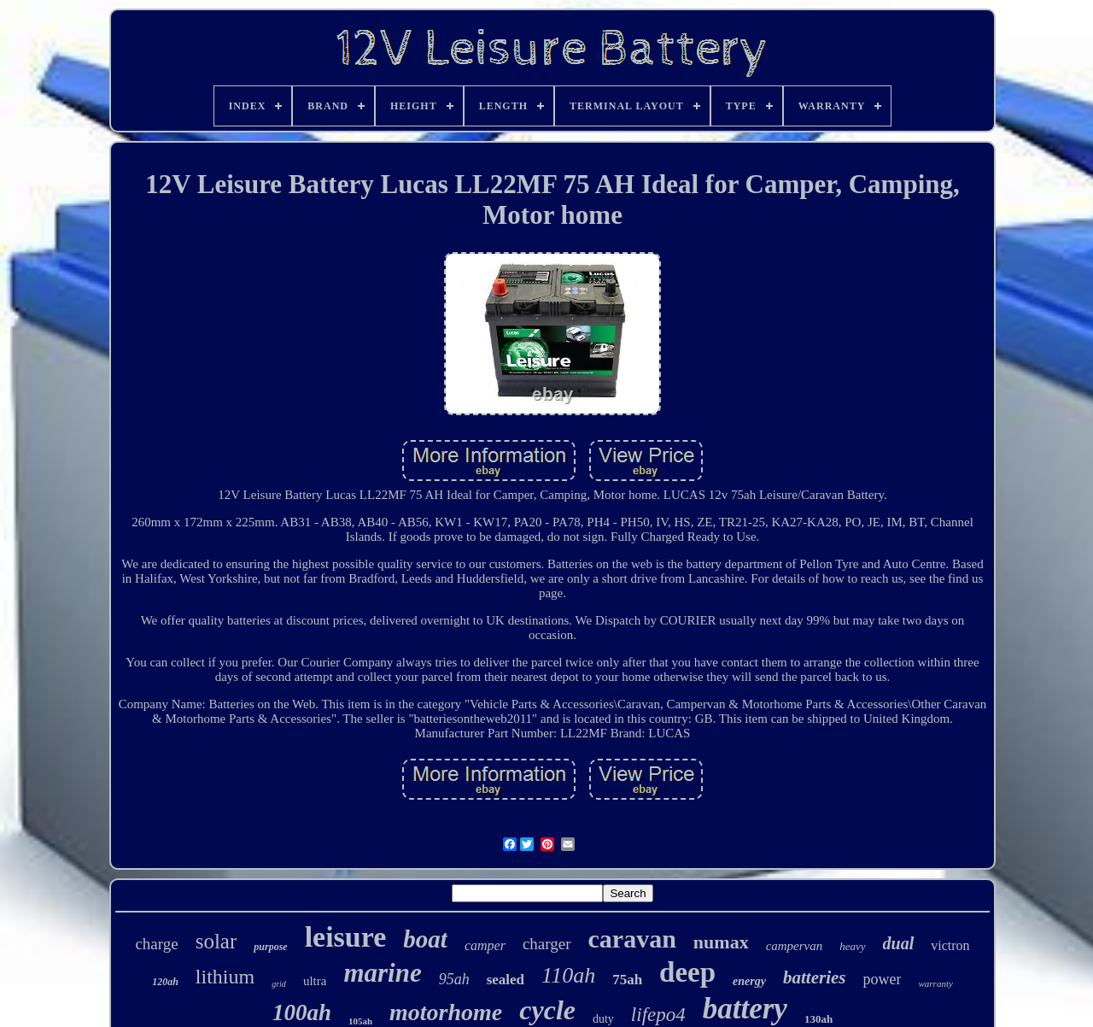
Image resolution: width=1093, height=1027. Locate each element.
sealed (505, 979)
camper (485, 945)
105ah (360, 1021)
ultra (315, 981)
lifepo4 (658, 1014)
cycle (547, 1010)
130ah (818, 1018)
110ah (568, 975)
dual (899, 943)
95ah (454, 979)
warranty (935, 983)
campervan (794, 946)
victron (950, 945)
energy (749, 981)
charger (547, 944)
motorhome (445, 1012)
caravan (632, 938)
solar (216, 941)
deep (687, 972)
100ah (301, 1012)
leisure (346, 937)
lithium (225, 976)
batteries (814, 977)
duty (603, 1018)
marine (382, 973)
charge (156, 944)
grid (279, 984)
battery (745, 1008)
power (882, 979)
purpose (270, 947)
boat (425, 939)
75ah (627, 979)
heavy (852, 946)
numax (721, 942)
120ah (165, 982)
